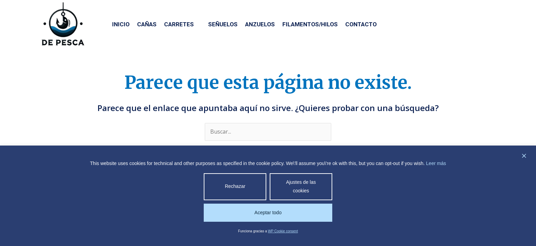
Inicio (121, 24)
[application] (197, 24)
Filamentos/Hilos (310, 24)
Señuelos (223, 24)
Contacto (361, 24)
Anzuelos (260, 24)
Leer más (436, 163)
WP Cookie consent (283, 231)
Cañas (147, 24)
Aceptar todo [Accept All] (267, 212)
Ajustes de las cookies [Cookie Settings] (301, 186)
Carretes (182, 24)
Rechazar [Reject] (235, 186)
